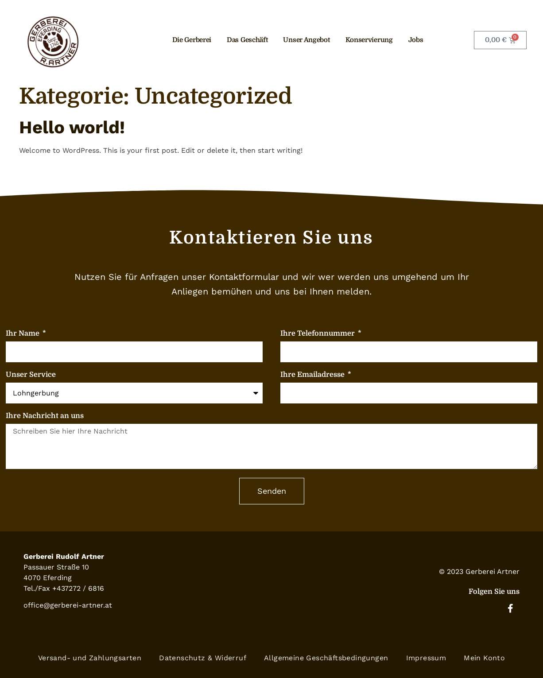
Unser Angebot (306, 40)
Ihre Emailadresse (313, 375)
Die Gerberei (191, 40)
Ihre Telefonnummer (318, 333)
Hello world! (72, 127)
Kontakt (450, 40)
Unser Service (31, 375)
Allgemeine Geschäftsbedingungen (326, 658)
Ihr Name (23, 333)
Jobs (415, 40)
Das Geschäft (247, 40)
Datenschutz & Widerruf (202, 658)
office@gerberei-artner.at (67, 605)
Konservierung (369, 40)
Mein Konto (484, 658)
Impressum (426, 658)
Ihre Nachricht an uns (45, 416)
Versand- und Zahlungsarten (89, 658)
